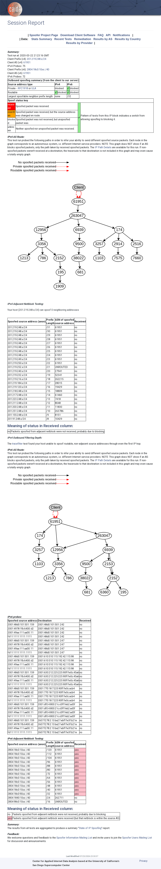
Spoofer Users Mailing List (137, 837)
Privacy (143, 860)
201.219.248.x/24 (36, 58)
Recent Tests (63, 39)
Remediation (82, 39)
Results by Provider (79, 43)
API (108, 35)
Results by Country (128, 39)
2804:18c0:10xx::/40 (38, 69)
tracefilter (17, 443)
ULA (33, 88)
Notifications (121, 35)
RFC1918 (23, 88)
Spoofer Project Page (43, 35)
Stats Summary (41, 39)
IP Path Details (103, 147)
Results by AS (102, 39)
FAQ (100, 35)
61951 (27, 62)
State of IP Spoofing (90, 828)
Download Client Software (77, 35)
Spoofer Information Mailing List (74, 837)
